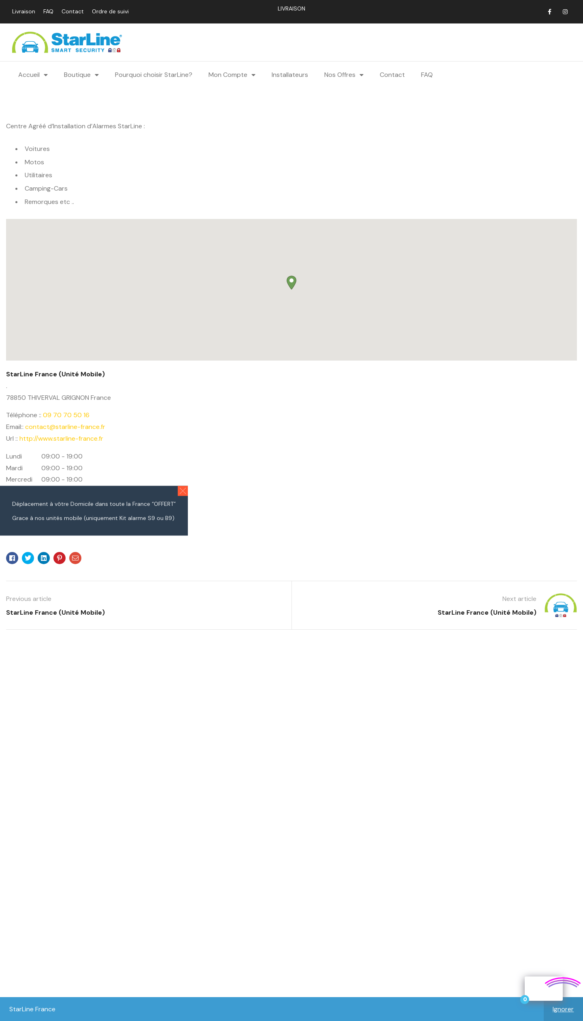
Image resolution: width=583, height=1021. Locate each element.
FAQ (427, 74)
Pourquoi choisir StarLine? (153, 74)
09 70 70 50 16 (66, 414)
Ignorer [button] (563, 1009)
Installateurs (290, 74)
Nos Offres (344, 74)
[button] (183, 491)
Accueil (33, 74)
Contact (392, 74)
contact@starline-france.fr (65, 426)
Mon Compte (232, 74)
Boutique (81, 74)
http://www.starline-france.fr (61, 438)
